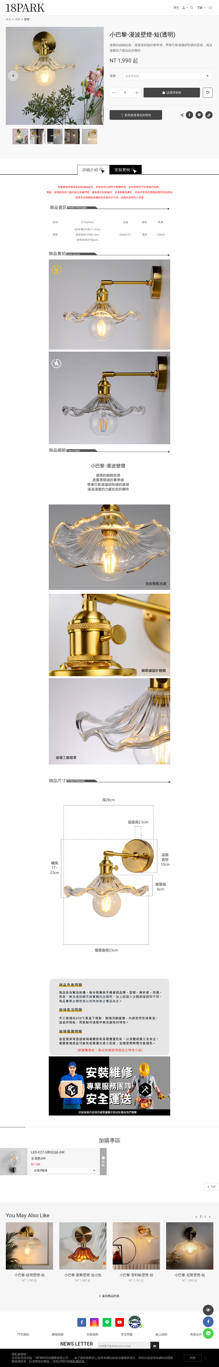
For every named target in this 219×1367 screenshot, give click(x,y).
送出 (154, 1346)
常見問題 (127, 1334)
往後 (209, 1216)
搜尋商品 (191, 7)
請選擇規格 (167, 76)
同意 (193, 1358)
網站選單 (210, 8)
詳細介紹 (90, 169)
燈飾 (17, 19)
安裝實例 (122, 169)
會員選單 (183, 7)
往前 (196, 1216)
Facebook (189, 114)
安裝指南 (92, 1334)
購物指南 (58, 1334)
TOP (212, 1187)
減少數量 (113, 92)
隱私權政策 (77, 1361)
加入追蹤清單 (207, 92)
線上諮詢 (161, 1334)
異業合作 (196, 1334)
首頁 (8, 19)
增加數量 (137, 92)
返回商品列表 (111, 1296)
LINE (199, 114)
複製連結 (209, 114)
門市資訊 (23, 1334)
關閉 (205, 1358)
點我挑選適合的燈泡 (138, 115)
